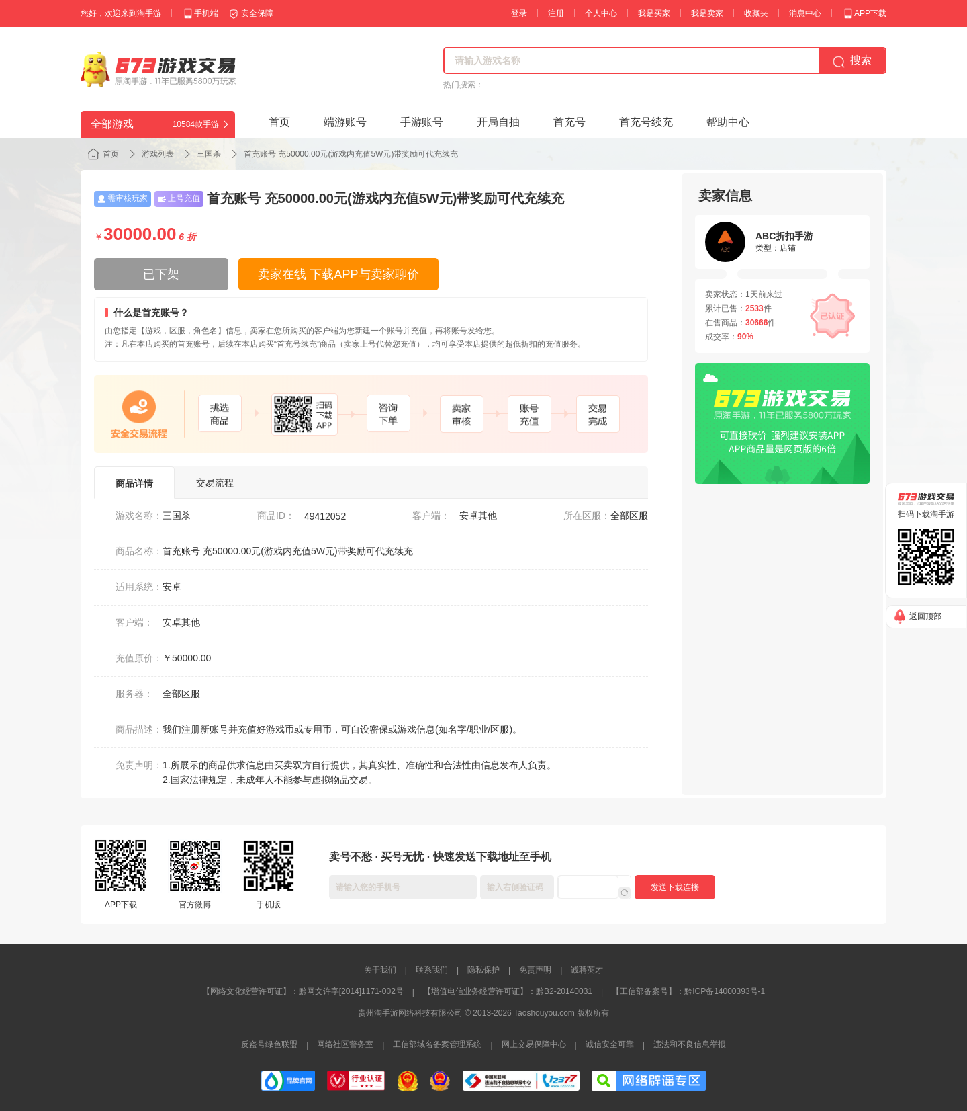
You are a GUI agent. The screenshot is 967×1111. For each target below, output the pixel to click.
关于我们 (380, 970)
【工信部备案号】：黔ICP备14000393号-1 (688, 991)
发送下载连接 (675, 887)
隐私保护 (483, 970)
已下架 (161, 274)
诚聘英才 (587, 970)
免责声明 (535, 970)
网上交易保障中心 (534, 1044)
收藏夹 (756, 13)
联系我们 (432, 970)
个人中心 (601, 13)
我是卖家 (707, 13)
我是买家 (654, 13)
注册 (556, 13)
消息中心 (805, 13)
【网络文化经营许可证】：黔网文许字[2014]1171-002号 (303, 991)
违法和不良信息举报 (689, 1044)
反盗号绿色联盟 (269, 1044)
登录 (519, 13)
